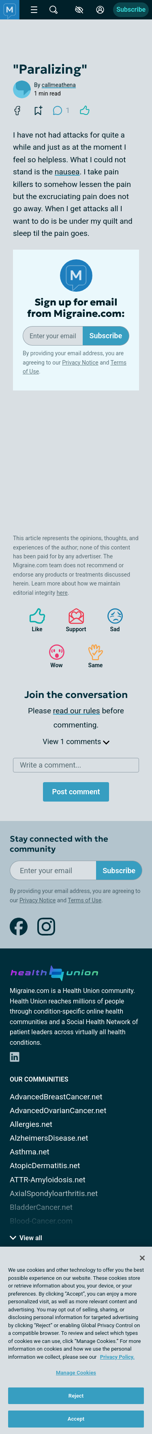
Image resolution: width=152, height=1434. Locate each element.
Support (73, 620)
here (62, 593)
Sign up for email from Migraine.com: (76, 308)
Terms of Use (84, 900)
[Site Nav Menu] (34, 9)
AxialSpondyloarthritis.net (54, 1193)
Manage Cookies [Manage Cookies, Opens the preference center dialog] (76, 1373)
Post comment (76, 791)
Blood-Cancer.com (41, 1221)
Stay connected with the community (59, 844)
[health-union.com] (54, 971)
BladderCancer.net (41, 1207)
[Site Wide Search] (53, 9)
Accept (76, 1419)
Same (91, 656)
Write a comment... (50, 765)
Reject (76, 1396)
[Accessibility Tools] (79, 9)
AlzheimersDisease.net (49, 1138)
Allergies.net (31, 1124)
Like (33, 620)
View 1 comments (76, 741)
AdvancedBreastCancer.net (56, 1096)
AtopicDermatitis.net (45, 1165)
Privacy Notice (80, 362)
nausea (67, 171)
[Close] (142, 1258)
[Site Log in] (100, 9)
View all (26, 1238)
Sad (111, 620)
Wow (53, 656)
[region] (76, 1340)
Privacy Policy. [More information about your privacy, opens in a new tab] (117, 1357)
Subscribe (131, 9)
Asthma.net (29, 1151)
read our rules (76, 710)
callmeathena (59, 85)
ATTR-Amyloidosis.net (48, 1179)
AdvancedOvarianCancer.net (58, 1110)
